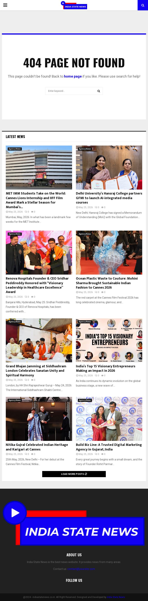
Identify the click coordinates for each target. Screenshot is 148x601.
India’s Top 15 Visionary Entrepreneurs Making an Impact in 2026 (105, 368)
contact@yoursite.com (81, 568)
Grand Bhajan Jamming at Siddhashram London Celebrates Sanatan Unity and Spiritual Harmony (36, 370)
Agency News (15, 149)
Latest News (15, 136)
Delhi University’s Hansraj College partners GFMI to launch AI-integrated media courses (109, 198)
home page (73, 76)
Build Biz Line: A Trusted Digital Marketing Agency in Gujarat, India (109, 447)
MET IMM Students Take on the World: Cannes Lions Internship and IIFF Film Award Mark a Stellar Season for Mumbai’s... (36, 200)
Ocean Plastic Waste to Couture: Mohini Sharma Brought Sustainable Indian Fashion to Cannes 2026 (107, 283)
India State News (116, 597)
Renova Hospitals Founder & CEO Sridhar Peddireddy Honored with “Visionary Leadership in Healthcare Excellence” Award (37, 285)
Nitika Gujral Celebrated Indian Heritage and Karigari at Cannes (37, 447)
